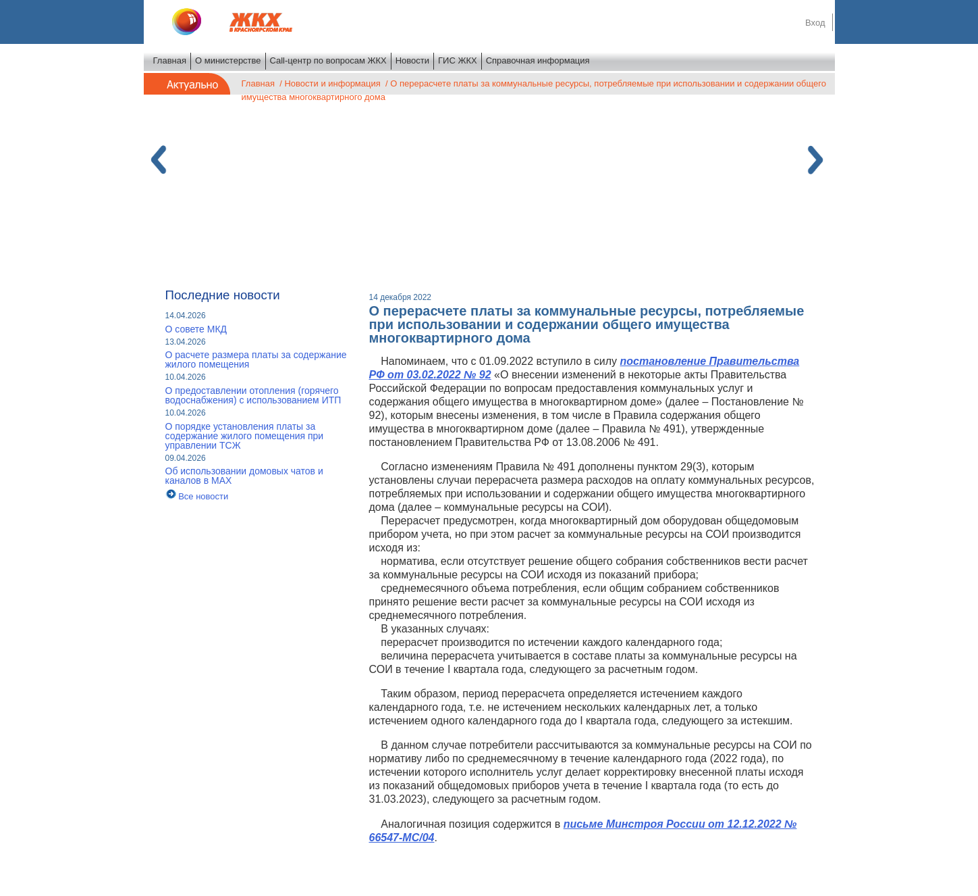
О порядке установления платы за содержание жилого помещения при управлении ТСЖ (244, 436)
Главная (169, 60)
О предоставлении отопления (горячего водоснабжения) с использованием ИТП (253, 395)
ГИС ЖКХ (457, 60)
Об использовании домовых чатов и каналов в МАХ (244, 476)
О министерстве (228, 60)
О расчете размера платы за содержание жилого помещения (256, 359)
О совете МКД (196, 329)
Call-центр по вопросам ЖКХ (328, 60)
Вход (815, 23)
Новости (412, 60)
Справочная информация (538, 60)
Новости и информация (332, 83)
